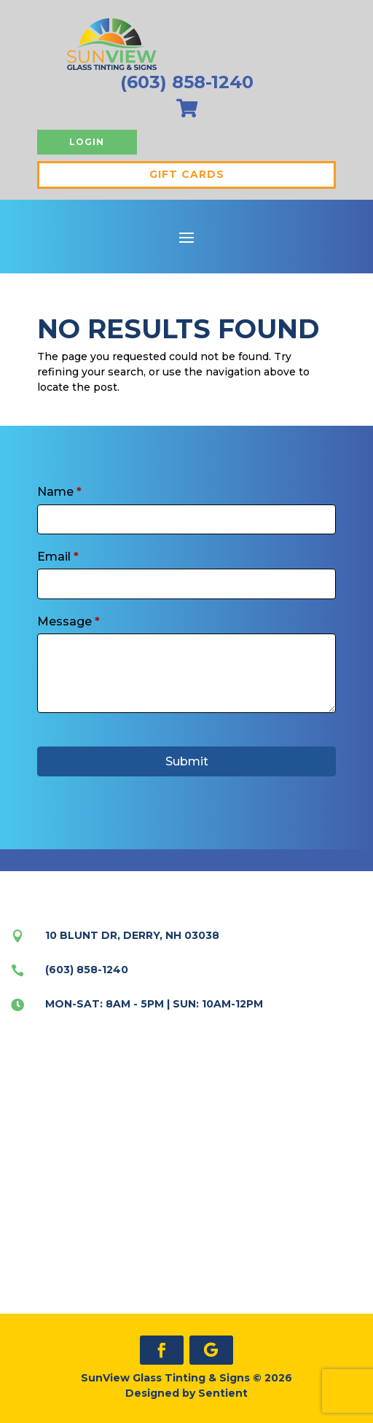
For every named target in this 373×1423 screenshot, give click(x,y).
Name (59, 492)
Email (58, 557)
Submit (186, 761)
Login (86, 141)
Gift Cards (186, 174)
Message (68, 621)
